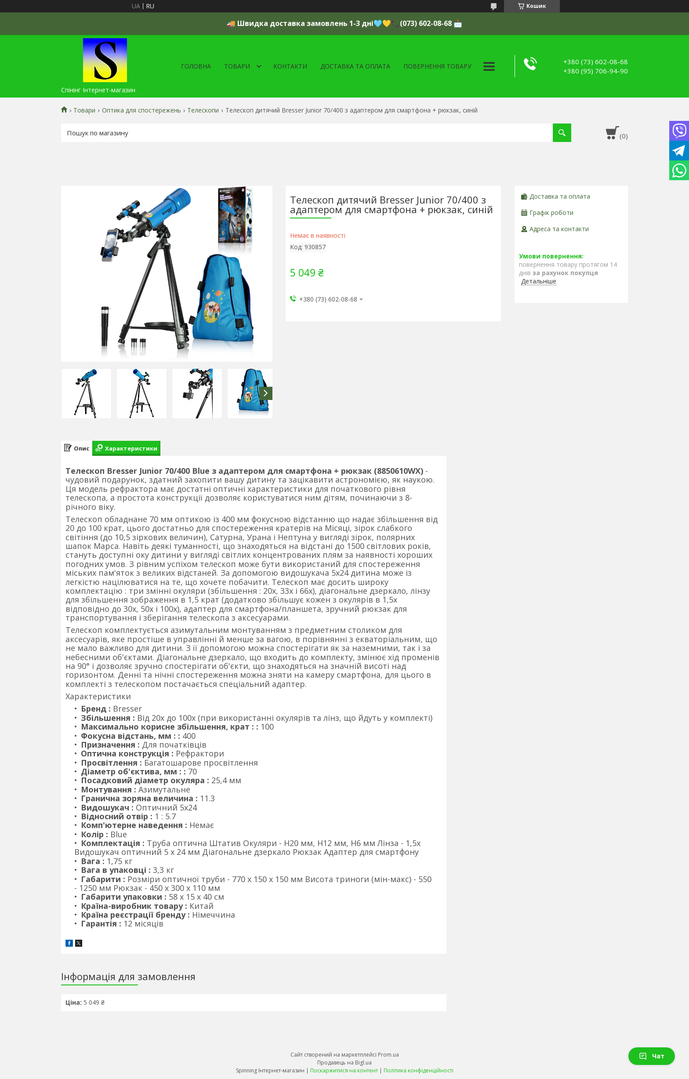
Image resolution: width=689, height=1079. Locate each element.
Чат (651, 1056)
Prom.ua (388, 1054)
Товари (237, 66)
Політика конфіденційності (418, 1070)
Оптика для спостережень (141, 110)
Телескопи (203, 110)
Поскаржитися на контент (344, 1070)
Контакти (290, 66)
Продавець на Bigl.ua (344, 1062)
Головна (196, 66)
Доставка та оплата (355, 66)
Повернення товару (437, 66)
